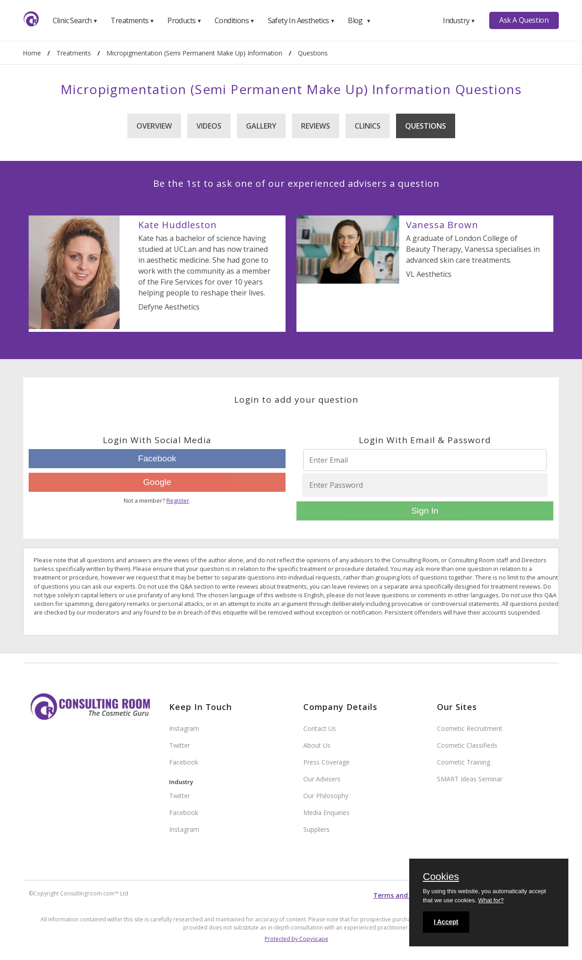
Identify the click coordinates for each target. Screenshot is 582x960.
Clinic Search (75, 20)
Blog (359, 20)
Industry (459, 20)
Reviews (315, 126)
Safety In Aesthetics (301, 20)
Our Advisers (322, 779)
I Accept (446, 921)
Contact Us (319, 728)
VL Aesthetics (429, 274)
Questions (425, 126)
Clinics (368, 126)
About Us (317, 745)
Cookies (441, 877)
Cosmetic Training (463, 762)
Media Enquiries (326, 812)
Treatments (132, 20)
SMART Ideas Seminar (469, 779)
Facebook (157, 458)
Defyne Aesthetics (169, 307)
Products (184, 20)
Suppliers (316, 829)
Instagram (184, 728)
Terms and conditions (408, 895)
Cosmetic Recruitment (469, 728)
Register (177, 500)
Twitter (179, 745)
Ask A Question (523, 20)
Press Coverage (326, 762)
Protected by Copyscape (296, 939)
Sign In (424, 510)
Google (157, 482)
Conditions (235, 20)
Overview (154, 126)
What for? (490, 900)
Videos (208, 126)
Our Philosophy (325, 795)
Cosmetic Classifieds (467, 745)
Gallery (261, 126)
